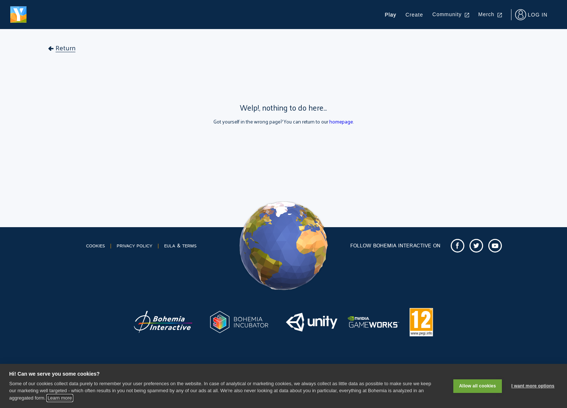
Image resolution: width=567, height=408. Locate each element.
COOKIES (95, 246)
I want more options (532, 386)
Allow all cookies (477, 386)
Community (450, 14)
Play (390, 14)
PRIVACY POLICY (134, 246)
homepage (341, 121)
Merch (490, 14)
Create (414, 14)
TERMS (189, 246)
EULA (169, 246)
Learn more (59, 398)
